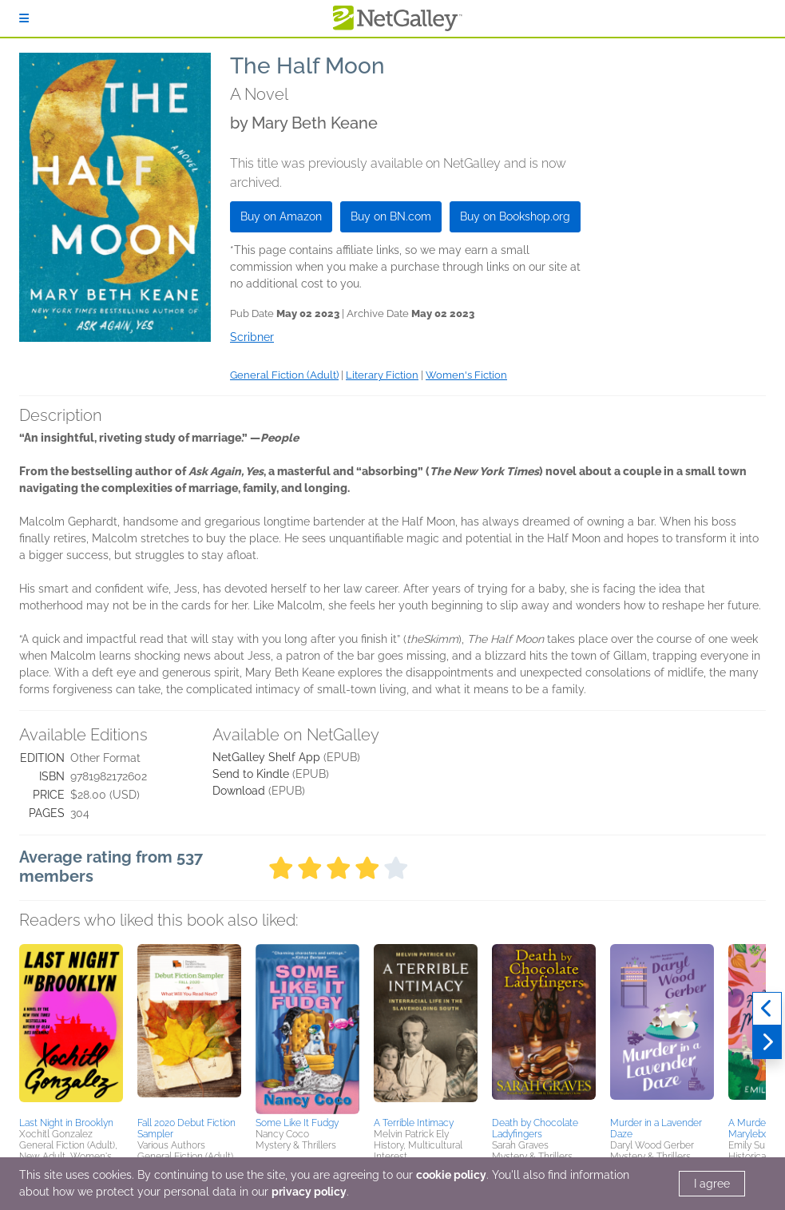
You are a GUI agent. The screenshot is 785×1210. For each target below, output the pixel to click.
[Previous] (767, 1009)
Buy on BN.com (391, 216)
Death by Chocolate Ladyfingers (535, 1128)
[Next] (767, 1042)
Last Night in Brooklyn (66, 1123)
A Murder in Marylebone (754, 1128)
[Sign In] (24, 18)
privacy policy (309, 1191)
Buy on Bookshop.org (515, 216)
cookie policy (451, 1174)
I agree (712, 1183)
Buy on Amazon (281, 216)
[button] (71, 1028)
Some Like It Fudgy (297, 1123)
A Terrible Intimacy (414, 1123)
